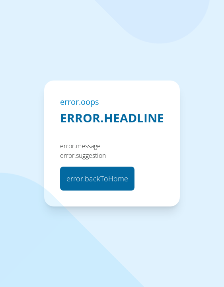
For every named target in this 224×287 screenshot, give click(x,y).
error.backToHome (97, 178)
